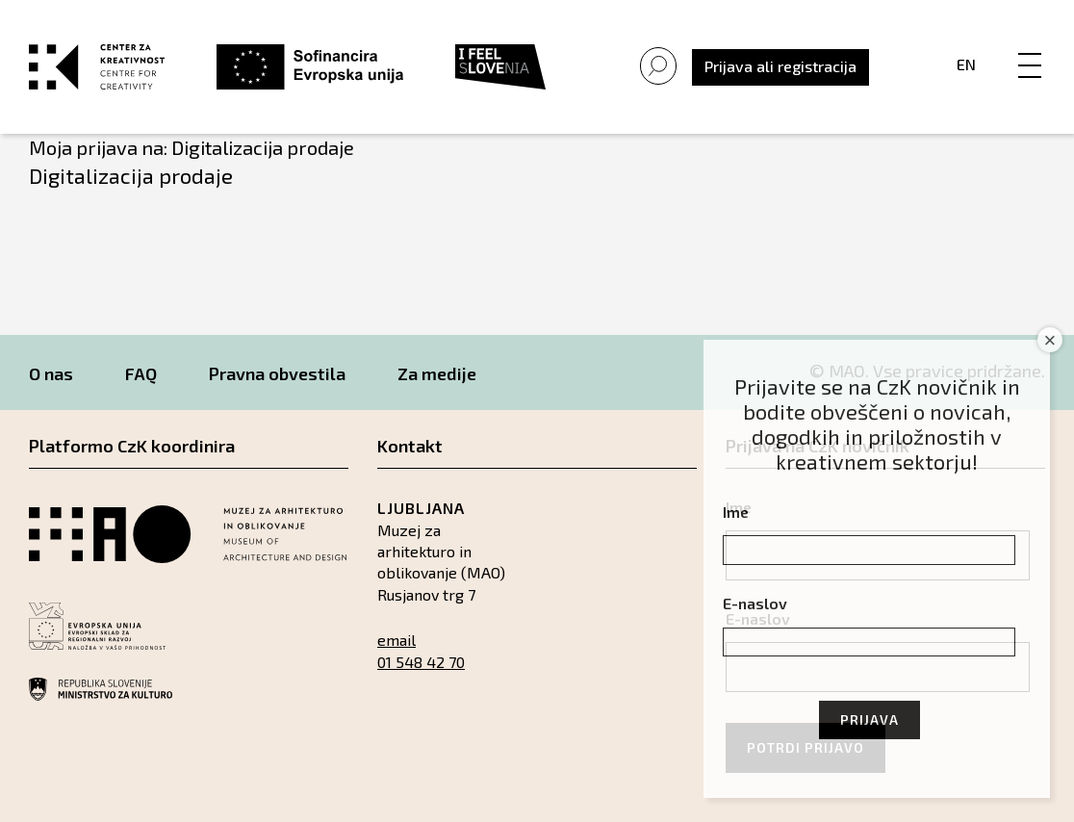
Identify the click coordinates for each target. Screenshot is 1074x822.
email (396, 639)
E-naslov (755, 603)
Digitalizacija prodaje (131, 175)
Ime (736, 511)
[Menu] (1029, 45)
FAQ (141, 373)
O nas (51, 373)
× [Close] (1050, 340)
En (966, 64)
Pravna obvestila (277, 373)
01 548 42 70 (421, 662)
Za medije (436, 373)
